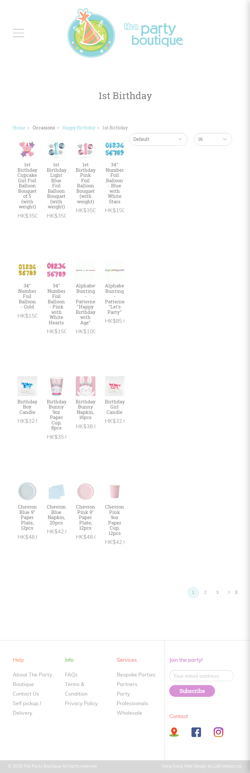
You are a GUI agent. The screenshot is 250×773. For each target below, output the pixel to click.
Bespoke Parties (136, 674)
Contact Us (26, 694)
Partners (127, 684)
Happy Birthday (78, 128)
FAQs (71, 674)
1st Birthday (115, 128)
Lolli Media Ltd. (228, 766)
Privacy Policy (81, 703)
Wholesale (129, 713)
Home (19, 128)
